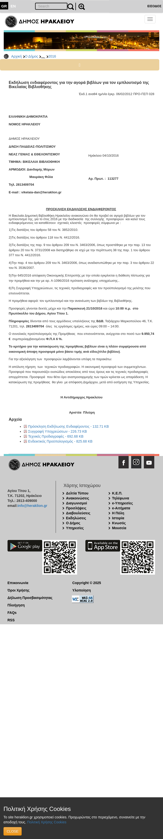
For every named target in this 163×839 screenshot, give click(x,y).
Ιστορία (118, 518)
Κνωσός (119, 523)
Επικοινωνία (17, 583)
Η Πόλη (118, 513)
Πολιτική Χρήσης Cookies (46, 822)
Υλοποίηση (81, 590)
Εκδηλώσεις (76, 518)
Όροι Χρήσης (18, 590)
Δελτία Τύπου (77, 493)
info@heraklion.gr (32, 506)
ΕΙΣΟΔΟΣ (154, 6)
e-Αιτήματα (121, 508)
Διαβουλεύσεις (78, 513)
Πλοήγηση (16, 605)
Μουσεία (119, 528)
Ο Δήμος (31, 56)
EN (13, 6)
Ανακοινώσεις (77, 498)
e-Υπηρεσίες (122, 503)
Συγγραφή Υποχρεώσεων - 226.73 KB (57, 431)
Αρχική (16, 56)
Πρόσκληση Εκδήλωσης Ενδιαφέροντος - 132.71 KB (68, 426)
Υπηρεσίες (75, 528)
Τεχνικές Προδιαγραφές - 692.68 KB (55, 436)
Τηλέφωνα (120, 498)
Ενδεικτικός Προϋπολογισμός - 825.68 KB (60, 441)
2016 (52, 56)
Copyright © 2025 (86, 583)
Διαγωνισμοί (76, 503)
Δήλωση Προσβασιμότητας (30, 598)
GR (4, 6)
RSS (11, 620)
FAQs (12, 613)
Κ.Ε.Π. (117, 493)
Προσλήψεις (76, 508)
